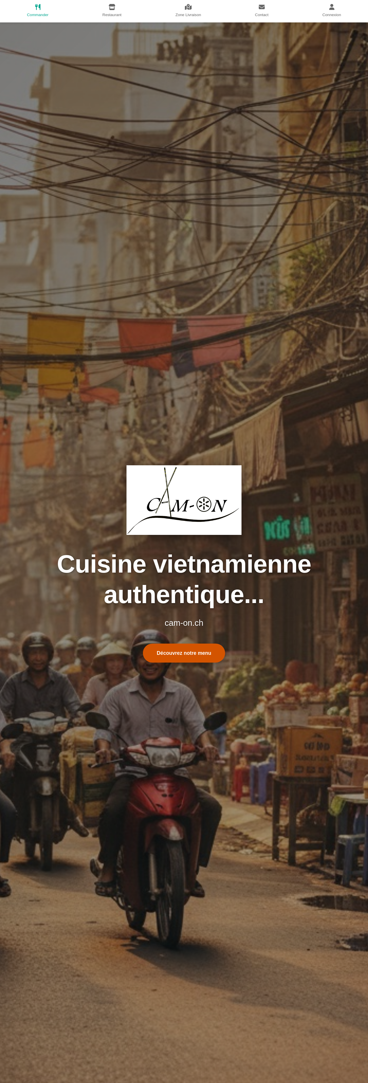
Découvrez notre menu (184, 653)
